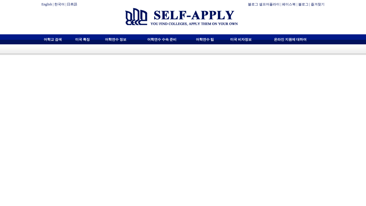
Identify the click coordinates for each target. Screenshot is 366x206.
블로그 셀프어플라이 (264, 4)
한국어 (59, 4)
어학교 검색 (53, 39)
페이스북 (289, 4)
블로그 (303, 4)
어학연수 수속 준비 (161, 39)
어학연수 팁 (205, 39)
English (46, 4)
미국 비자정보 (241, 39)
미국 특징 (82, 39)
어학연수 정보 (115, 39)
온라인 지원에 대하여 (290, 39)
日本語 (72, 4)
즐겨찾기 (318, 4)
